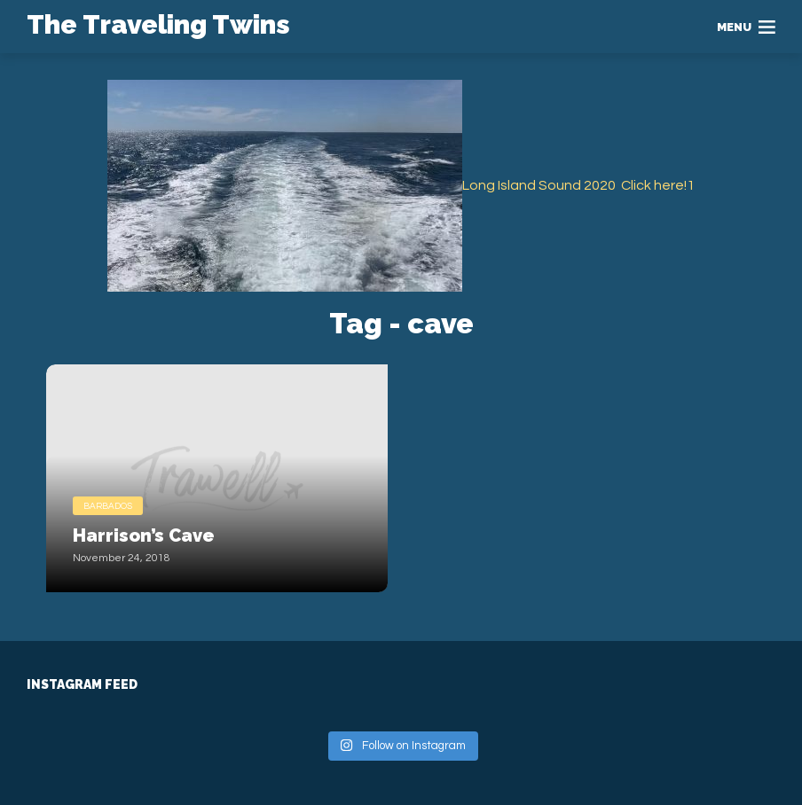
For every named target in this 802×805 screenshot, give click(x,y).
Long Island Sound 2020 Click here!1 (578, 185)
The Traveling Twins (158, 24)
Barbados (107, 506)
